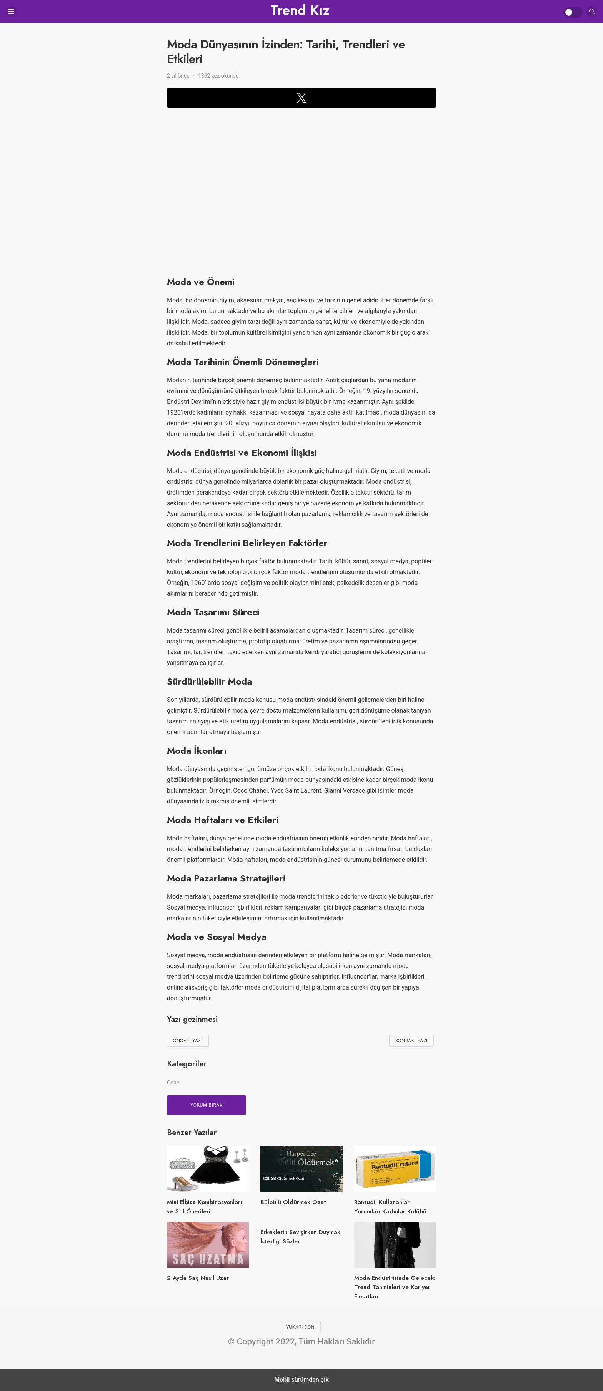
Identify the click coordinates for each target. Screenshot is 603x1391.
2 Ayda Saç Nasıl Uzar (198, 1278)
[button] (301, 98)
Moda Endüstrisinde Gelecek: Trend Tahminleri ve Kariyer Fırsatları (394, 1287)
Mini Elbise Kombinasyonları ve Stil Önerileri (204, 1207)
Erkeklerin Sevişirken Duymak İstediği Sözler (300, 1237)
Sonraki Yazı (411, 1040)
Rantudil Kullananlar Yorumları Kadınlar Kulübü (390, 1207)
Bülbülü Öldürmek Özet (293, 1202)
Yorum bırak (206, 1105)
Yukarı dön (300, 1327)
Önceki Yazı (188, 1040)
